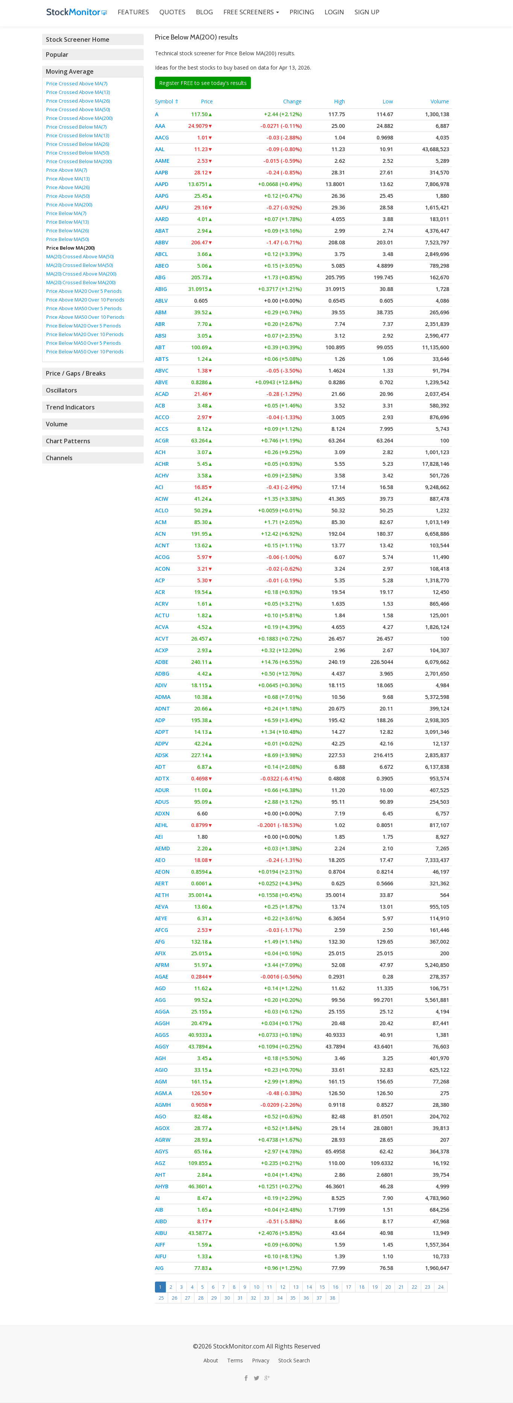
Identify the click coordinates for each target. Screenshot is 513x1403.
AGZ (160, 1163)
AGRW (162, 1139)
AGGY (162, 1046)
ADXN (162, 813)
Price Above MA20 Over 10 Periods (85, 299)
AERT (161, 883)
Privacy (260, 1360)
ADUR (162, 790)
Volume (440, 101)
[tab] (93, 39)
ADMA (162, 696)
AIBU (161, 1232)
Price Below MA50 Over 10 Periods (85, 351)
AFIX (160, 953)
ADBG (162, 673)
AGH (160, 1058)
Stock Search (294, 1360)
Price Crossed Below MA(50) (77, 152)
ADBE (161, 661)
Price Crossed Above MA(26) (78, 100)
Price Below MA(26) (67, 230)
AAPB (161, 172)
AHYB (161, 1186)
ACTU (162, 615)
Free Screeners (247, 12)
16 (335, 1287)
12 (282, 1287)
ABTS (161, 358)
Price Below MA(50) (67, 239)
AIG (159, 1267)
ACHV (162, 475)
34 (279, 1298)
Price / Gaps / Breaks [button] (75, 373)
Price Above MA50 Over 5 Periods (84, 308)
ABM (161, 312)
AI (157, 1197)
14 (309, 1287)
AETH (162, 894)
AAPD (161, 184)
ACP (160, 580)
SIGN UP (362, 12)
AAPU (161, 207)
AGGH (162, 1023)
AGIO (161, 1069)
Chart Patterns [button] (67, 441)
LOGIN (330, 12)
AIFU (160, 1256)
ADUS (162, 801)
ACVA (161, 626)
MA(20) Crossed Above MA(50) (80, 256)
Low (387, 101)
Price (207, 101)
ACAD (162, 393)
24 (440, 1287)
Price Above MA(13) (68, 178)
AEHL (161, 825)
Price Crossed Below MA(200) (79, 161)
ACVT (162, 638)
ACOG (162, 557)
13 (296, 1287)
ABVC (161, 370)
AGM (161, 1081)
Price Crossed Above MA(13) (78, 92)
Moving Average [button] (69, 71)
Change (292, 101)
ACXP (161, 650)
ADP (160, 720)
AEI (159, 836)
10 (256, 1287)
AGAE (161, 976)
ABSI (160, 335)
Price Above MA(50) (68, 195)
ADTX (162, 778)
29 (214, 1298)
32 (253, 1298)
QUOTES (168, 12)
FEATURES (128, 12)
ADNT (162, 708)
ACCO (162, 417)
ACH (160, 452)
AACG (162, 137)
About (210, 1360)
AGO (160, 1116)
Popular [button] (57, 54)
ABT (160, 347)
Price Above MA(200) (69, 204)
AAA (160, 125)
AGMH (163, 1104)
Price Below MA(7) (66, 213)
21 (401, 1287)
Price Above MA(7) (66, 170)
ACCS (161, 428)
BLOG (199, 12)
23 (427, 1287)
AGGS (162, 1034)
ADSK (161, 755)
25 (161, 1298)
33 (266, 1298)
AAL (159, 149)
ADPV (161, 743)
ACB (160, 405)
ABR (160, 323)
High (339, 101)
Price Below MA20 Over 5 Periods (83, 325)
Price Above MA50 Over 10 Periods (85, 317)
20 (388, 1287)
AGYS (161, 1151)
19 (375, 1287)
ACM (161, 522)
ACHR (162, 463)
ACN (160, 533)
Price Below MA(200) (70, 247)
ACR (160, 591)
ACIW (161, 498)
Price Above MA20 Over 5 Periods (84, 291)
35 (293, 1298)
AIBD (161, 1221)
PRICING (297, 12)
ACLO (161, 510)
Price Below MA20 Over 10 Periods (85, 334)
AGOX (162, 1128)
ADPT (162, 731)
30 (227, 1298)
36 (306, 1298)
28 (200, 1298)
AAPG (161, 195)
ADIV (161, 685)
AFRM (162, 964)
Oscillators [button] (61, 390)
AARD (162, 219)
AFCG (161, 929)
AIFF (160, 1244)
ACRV (161, 603)
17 (348, 1287)
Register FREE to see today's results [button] (203, 82)
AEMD (162, 848)
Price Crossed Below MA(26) (77, 144)
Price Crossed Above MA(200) (79, 118)
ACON (162, 568)
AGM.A (163, 1093)
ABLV (161, 300)
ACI (159, 487)
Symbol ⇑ (167, 101)
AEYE (161, 918)
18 (361, 1287)
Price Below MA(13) (67, 221)
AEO (160, 860)
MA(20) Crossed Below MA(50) (79, 265)
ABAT (162, 230)
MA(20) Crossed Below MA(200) (80, 282)
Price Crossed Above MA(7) (76, 83)
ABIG (161, 288)
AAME (162, 160)
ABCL (161, 254)
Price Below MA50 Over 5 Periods (83, 342)
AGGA (162, 1011)
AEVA (161, 906)
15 (322, 1287)
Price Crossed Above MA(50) (78, 109)
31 (240, 1298)
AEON (162, 871)
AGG (160, 999)
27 (187, 1298)
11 (269, 1287)
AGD (160, 988)
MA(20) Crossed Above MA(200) (81, 273)
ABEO (162, 265)
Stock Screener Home (76, 39)
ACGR (162, 440)
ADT (160, 766)
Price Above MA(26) (68, 187)
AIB (159, 1209)
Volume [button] (56, 424)
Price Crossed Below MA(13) (77, 135)
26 (174, 1298)
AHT (160, 1174)
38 (332, 1298)
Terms (235, 1360)
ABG (160, 277)
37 (319, 1298)
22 (414, 1287)
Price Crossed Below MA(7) (76, 126)
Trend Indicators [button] (69, 407)
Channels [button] (59, 458)
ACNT (162, 545)
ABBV (161, 242)
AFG (160, 941)
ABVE (161, 382)
